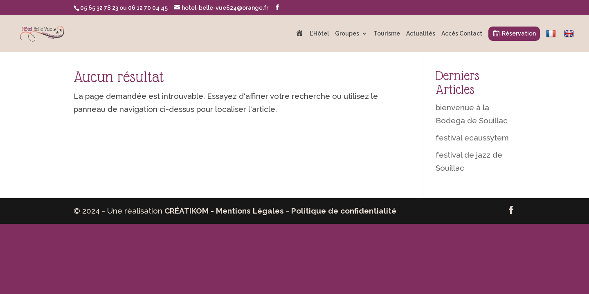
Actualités (420, 34)
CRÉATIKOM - (190, 210)
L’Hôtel (319, 34)
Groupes (347, 34)
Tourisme (386, 34)
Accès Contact (461, 34)
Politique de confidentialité (343, 210)
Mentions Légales (250, 210)
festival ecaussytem (472, 137)
